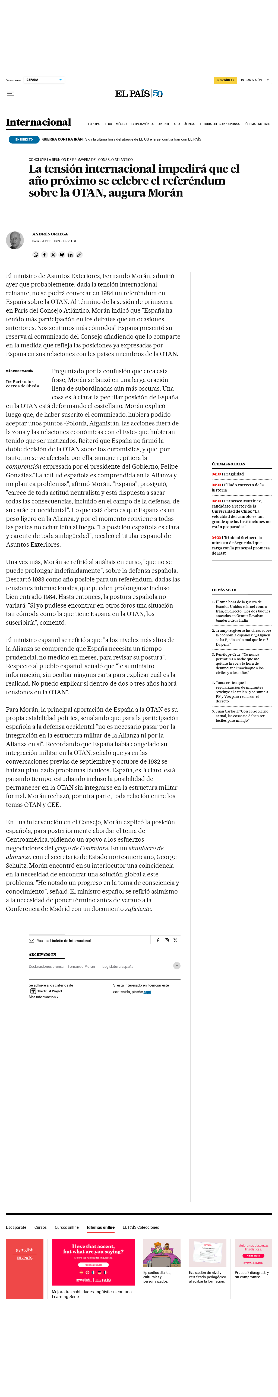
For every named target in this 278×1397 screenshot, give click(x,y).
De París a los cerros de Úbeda (22, 384)
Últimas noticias (258, 124)
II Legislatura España (116, 966)
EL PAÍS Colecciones (141, 1227)
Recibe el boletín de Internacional (63, 940)
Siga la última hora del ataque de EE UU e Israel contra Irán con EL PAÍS (121, 139)
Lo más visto (224, 590)
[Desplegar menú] (10, 93)
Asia (177, 124)
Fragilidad (234, 474)
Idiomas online (101, 1227)
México (121, 124)
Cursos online (67, 1227)
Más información (43, 997)
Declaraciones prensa (46, 966)
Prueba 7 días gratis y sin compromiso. (252, 1275)
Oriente (164, 124)
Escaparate (16, 1227)
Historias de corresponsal (220, 124)
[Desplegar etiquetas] (177, 965)
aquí (147, 991)
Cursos (40, 1227)
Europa (94, 124)
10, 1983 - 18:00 (59, 241)
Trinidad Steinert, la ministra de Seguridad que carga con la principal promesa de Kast (241, 545)
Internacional (38, 122)
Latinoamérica (142, 124)
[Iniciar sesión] (255, 80)
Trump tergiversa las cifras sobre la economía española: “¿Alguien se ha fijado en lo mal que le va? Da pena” (243, 637)
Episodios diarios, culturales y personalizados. (157, 1277)
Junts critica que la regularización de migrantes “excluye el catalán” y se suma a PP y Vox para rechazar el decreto (242, 691)
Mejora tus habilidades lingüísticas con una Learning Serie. (92, 1294)
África (189, 124)
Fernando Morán (81, 966)
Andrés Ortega (50, 234)
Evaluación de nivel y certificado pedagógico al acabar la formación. (207, 1277)
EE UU (108, 124)
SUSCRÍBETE (226, 80)
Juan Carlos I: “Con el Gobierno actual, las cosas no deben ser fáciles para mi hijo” (242, 716)
